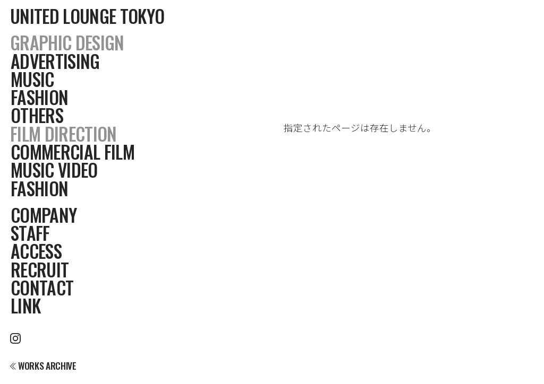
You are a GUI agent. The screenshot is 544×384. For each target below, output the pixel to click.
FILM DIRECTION (63, 134)
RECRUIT (40, 269)
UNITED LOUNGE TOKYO (87, 16)
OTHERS (37, 115)
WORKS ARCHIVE (43, 366)
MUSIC (32, 79)
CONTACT (42, 287)
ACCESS (36, 251)
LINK (25, 305)
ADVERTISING (55, 61)
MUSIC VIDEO (54, 170)
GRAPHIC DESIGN (67, 42)
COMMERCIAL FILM (72, 152)
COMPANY (43, 215)
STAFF (30, 233)
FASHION (39, 97)
